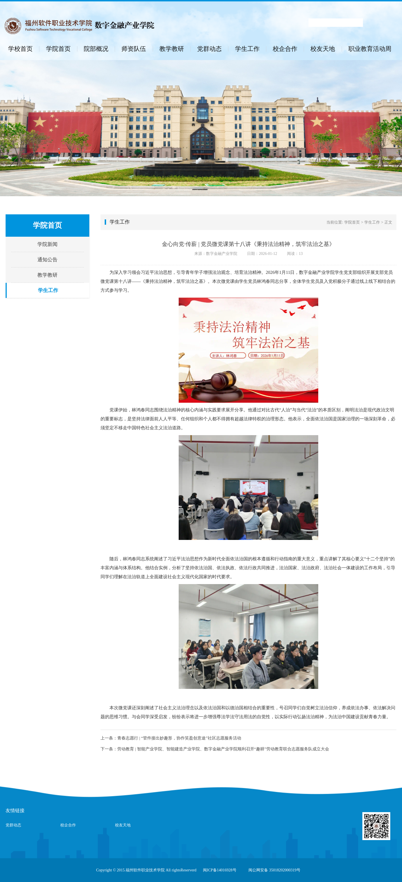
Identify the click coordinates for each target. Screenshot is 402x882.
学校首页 (20, 48)
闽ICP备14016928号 (219, 870)
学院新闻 (47, 244)
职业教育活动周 (369, 48)
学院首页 (58, 48)
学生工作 (247, 48)
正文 (388, 222)
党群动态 (209, 48)
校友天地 (322, 48)
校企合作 (285, 48)
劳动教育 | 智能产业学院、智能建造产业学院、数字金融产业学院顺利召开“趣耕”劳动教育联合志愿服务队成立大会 (223, 749)
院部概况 (96, 48)
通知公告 (47, 259)
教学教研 (171, 48)
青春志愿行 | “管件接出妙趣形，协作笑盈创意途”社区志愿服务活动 (179, 738)
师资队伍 (133, 48)
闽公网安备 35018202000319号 (274, 870)
